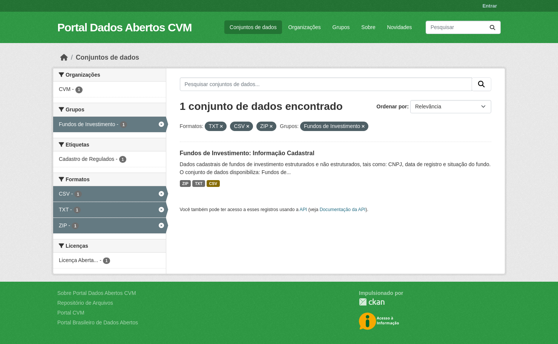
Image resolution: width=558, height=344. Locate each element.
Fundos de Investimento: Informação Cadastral (247, 153)
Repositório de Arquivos (85, 303)
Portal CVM (70, 313)
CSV (213, 183)
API (303, 209)
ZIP (185, 183)
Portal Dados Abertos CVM (124, 27)
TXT (198, 183)
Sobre (368, 27)
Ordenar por (392, 106)
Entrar (490, 6)
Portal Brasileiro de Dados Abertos (97, 322)
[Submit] (492, 27)
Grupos (341, 27)
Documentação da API (343, 209)
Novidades (399, 27)
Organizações (304, 27)
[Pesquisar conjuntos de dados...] (463, 27)
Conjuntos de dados (253, 27)
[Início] (64, 57)
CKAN (372, 302)
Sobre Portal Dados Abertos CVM (96, 293)
